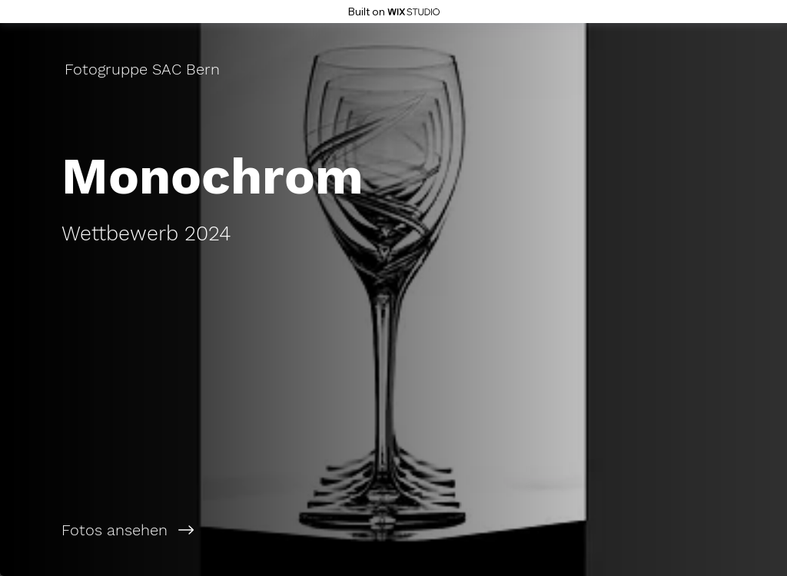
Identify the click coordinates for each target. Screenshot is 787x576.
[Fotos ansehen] (196, 530)
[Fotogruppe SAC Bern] (143, 69)
